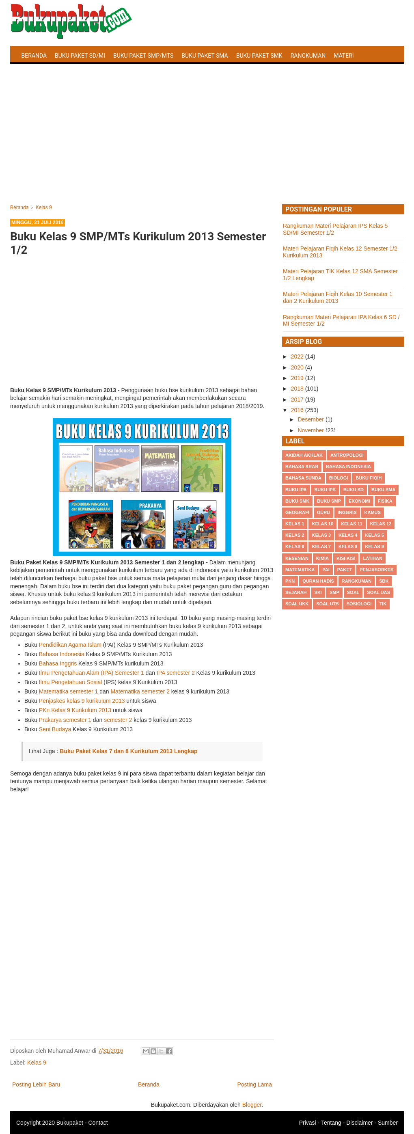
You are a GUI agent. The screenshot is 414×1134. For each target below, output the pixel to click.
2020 (298, 367)
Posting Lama (254, 1084)
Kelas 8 (348, 546)
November (311, 430)
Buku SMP (329, 501)
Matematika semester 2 (139, 691)
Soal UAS (378, 592)
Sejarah (296, 592)
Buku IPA (295, 489)
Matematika (300, 569)
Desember (311, 419)
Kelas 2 (294, 535)
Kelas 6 (294, 546)
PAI (326, 569)
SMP (334, 592)
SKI (318, 592)
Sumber (388, 1122)
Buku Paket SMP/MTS (143, 55)
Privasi (307, 1122)
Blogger (251, 1105)
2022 (298, 356)
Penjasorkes (376, 569)
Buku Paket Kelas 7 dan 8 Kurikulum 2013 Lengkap (128, 751)
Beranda (34, 55)
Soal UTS (327, 603)
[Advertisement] (207, 143)
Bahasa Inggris (58, 663)
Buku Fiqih (369, 477)
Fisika (385, 501)
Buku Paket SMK (259, 55)
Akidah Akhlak (304, 455)
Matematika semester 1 (68, 691)
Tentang (331, 1122)
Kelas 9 (36, 1062)
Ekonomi (359, 501)
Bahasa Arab (301, 466)
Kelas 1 (294, 523)
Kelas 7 (321, 546)
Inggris (347, 512)
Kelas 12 (381, 523)
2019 (298, 378)
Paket (344, 569)
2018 (298, 388)
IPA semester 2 (176, 673)
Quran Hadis (318, 581)
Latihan (372, 558)
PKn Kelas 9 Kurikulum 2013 (75, 710)
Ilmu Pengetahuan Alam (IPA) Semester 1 (91, 673)
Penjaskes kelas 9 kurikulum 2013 (82, 701)
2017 (298, 399)
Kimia (322, 558)
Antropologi (347, 455)
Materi (344, 55)
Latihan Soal (41, 74)
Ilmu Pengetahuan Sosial (70, 682)
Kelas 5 (374, 535)
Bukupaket (69, 1122)
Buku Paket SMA (204, 55)
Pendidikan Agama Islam (70, 645)
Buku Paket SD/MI (80, 55)
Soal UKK (296, 603)
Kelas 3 (321, 535)
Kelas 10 (322, 523)
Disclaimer (359, 1122)
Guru (323, 512)
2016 (298, 410)
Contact (98, 1122)
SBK (383, 581)
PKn (290, 581)
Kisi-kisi (345, 558)
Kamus (372, 512)
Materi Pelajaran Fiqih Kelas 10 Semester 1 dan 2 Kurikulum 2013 (337, 297)
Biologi (338, 477)
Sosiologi (359, 603)
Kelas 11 (351, 523)
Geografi (297, 512)
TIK (382, 603)
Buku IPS (325, 489)
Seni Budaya (55, 729)
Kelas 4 (348, 535)
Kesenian (296, 558)
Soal (353, 592)
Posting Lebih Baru (36, 1084)
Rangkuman (308, 55)
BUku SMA (383, 489)
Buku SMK (297, 501)
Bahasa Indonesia (61, 654)
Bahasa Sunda (303, 477)
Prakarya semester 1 (65, 720)
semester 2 (118, 720)
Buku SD (353, 489)
